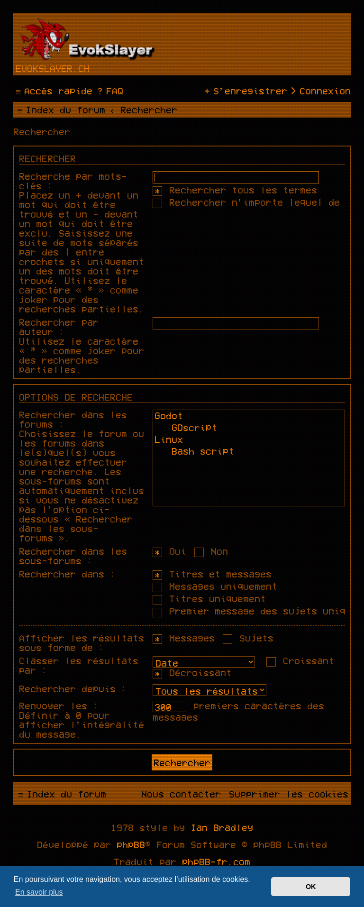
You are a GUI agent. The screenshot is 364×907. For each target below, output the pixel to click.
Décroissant (192, 672)
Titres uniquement (209, 598)
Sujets (248, 637)
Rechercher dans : (67, 573)
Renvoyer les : (59, 705)
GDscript (249, 428)
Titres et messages (212, 573)
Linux (249, 440)
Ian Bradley (222, 827)
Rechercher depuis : (73, 688)
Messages (184, 637)
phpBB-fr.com (216, 861)
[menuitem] (109, 90)
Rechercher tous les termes (235, 189)
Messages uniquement (215, 586)
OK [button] (311, 886)
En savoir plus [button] (39, 892)
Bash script (249, 452)
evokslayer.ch (53, 68)
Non (211, 551)
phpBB (131, 844)
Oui (169, 551)
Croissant (300, 660)
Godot (249, 416)
